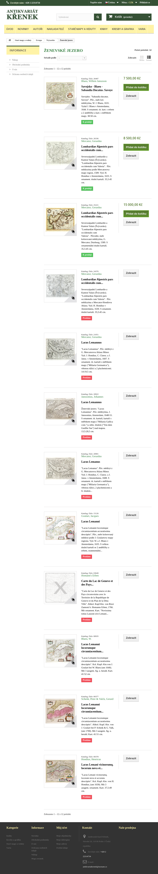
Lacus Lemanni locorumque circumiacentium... (92, 648)
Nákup (15, 59)
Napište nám (96, 2)
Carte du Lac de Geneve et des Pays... (97, 582)
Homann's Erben (90, 575)
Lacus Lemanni (90, 521)
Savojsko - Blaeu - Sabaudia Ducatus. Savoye (97, 88)
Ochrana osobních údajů (22, 73)
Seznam (149, 58)
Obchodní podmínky (21, 63)
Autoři (37, 29)
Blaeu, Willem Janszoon (94, 81)
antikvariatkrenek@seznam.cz (95, 867)
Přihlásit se (145, 2)
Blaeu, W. (86, 638)
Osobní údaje (62, 848)
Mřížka (141, 58)
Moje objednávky (63, 836)
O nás (14, 68)
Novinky (23, 29)
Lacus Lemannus (91, 342)
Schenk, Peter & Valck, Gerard (97, 699)
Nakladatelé (55, 29)
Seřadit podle (50, 58)
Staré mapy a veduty (82, 29)
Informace (18, 50)
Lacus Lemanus (90, 461)
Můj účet (61, 827)
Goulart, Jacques (90, 516)
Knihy (104, 29)
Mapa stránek (37, 858)
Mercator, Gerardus (91, 141)
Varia (142, 29)
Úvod (9, 29)
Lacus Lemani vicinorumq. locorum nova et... (97, 766)
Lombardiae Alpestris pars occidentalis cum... (97, 148)
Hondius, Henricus (91, 759)
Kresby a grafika (123, 29)
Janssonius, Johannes (92, 396)
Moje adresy (61, 844)
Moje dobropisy (63, 840)
